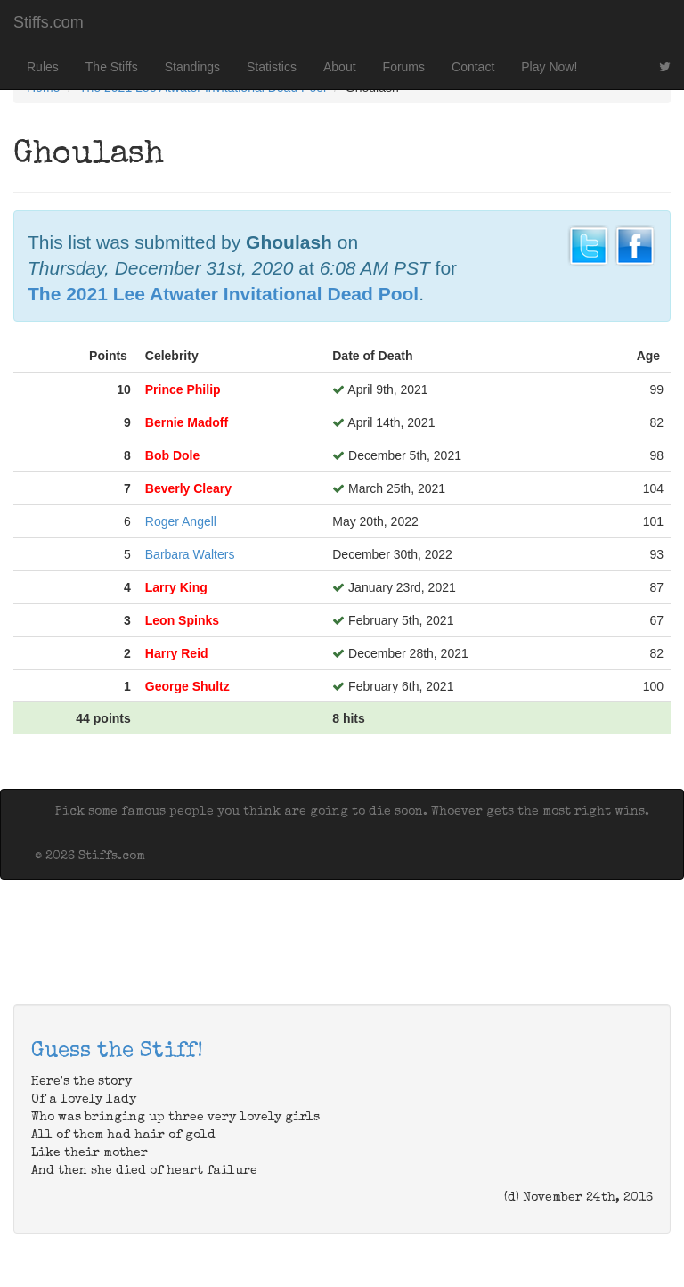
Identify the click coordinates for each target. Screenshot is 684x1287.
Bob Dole (172, 455)
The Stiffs (112, 67)
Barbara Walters (190, 554)
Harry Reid (176, 653)
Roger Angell (180, 521)
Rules (43, 67)
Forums (404, 67)
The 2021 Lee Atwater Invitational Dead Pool (223, 293)
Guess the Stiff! (117, 1051)
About (339, 67)
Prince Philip (183, 389)
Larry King (176, 587)
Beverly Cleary (188, 488)
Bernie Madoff (186, 422)
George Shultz (187, 686)
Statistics (272, 67)
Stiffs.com (48, 22)
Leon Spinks (182, 620)
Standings (192, 67)
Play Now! (549, 67)
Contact (473, 67)
